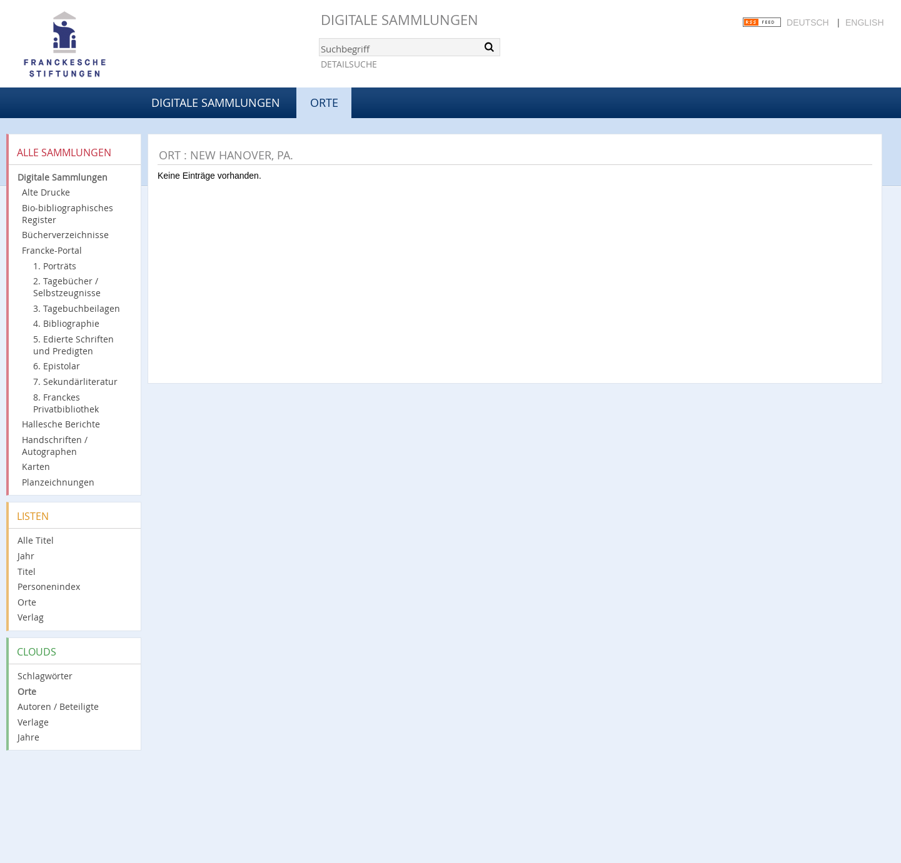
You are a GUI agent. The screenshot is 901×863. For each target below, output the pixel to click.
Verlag (31, 617)
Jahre (28, 737)
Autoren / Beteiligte (58, 706)
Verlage (33, 722)
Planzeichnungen (58, 482)
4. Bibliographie (66, 323)
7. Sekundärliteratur (75, 381)
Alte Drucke (46, 192)
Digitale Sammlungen (399, 20)
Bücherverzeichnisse (65, 235)
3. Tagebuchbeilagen (76, 308)
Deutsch (808, 22)
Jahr (26, 556)
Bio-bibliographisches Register (67, 214)
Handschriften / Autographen (55, 445)
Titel (27, 571)
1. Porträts (54, 266)
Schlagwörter (45, 676)
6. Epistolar (56, 366)
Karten (36, 466)
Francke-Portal (52, 250)
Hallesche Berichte (61, 424)
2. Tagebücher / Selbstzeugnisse (67, 287)
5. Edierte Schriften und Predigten (73, 345)
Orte (27, 602)
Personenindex (49, 586)
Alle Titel (36, 540)
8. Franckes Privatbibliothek (66, 403)
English (864, 22)
